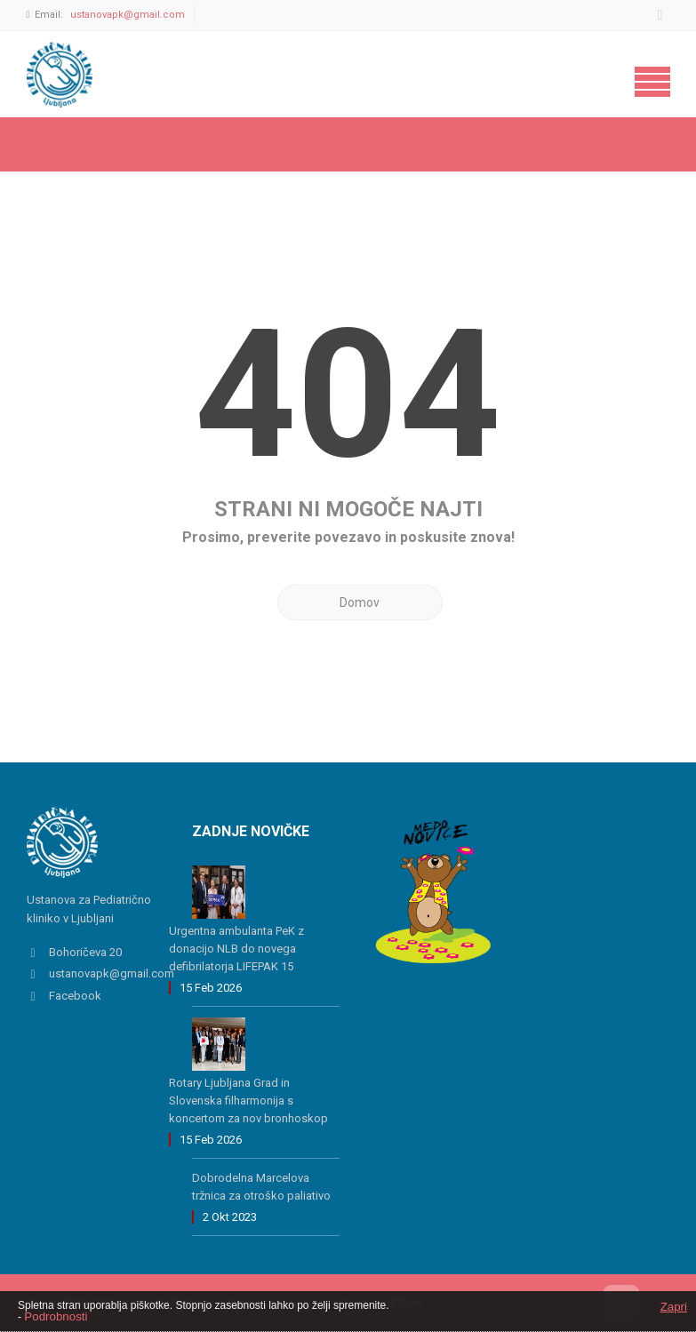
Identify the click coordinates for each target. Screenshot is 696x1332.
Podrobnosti (55, 1316)
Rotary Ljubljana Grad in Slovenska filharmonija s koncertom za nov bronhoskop (248, 1100)
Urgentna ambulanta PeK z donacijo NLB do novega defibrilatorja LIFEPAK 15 (236, 948)
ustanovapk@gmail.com (127, 14)
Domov (360, 602)
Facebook (75, 995)
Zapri (673, 1306)
